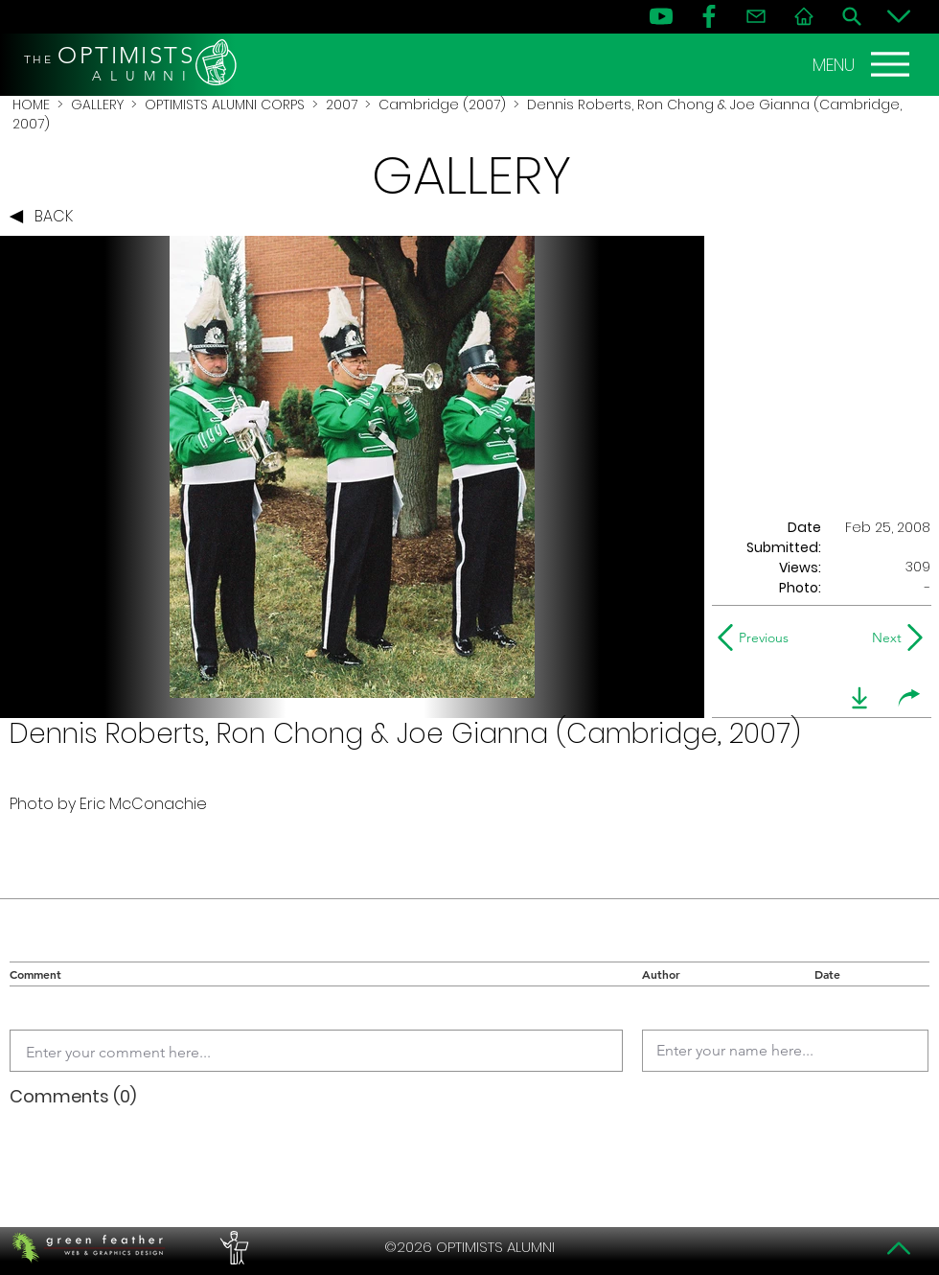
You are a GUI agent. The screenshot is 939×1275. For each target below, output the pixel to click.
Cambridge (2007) (442, 104)
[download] (859, 698)
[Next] (882, 637)
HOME (31, 104)
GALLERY (97, 104)
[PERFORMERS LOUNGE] (232, 1247)
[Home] (804, 16)
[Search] (852, 16)
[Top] (898, 1248)
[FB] (709, 16)
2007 (341, 104)
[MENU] (863, 64)
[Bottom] (898, 16)
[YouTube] (661, 16)
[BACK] (46, 216)
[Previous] (757, 637)
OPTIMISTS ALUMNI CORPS (225, 104)
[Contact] (756, 16)
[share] (909, 698)
